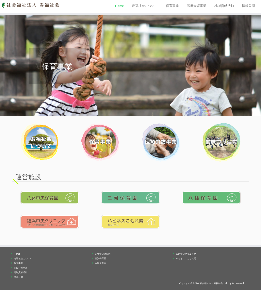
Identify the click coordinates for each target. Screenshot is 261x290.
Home (119, 5)
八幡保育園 (100, 263)
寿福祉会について (145, 5)
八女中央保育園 (103, 253)
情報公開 (248, 5)
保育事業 (172, 5)
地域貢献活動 (224, 5)
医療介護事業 (196, 5)
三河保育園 (100, 258)
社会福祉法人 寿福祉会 (211, 283)
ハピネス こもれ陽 (186, 258)
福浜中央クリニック (186, 253)
